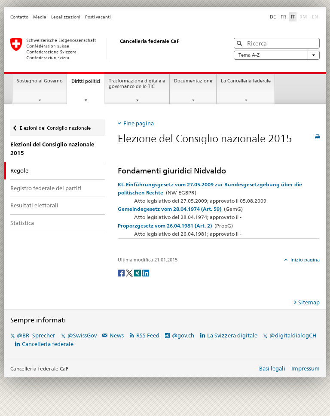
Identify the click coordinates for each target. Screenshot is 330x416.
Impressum (305, 368)
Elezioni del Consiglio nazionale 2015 (52, 149)
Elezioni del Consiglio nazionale (55, 128)
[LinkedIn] (145, 272)
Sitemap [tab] (309, 302)
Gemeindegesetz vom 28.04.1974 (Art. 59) (169, 209)
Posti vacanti (98, 17)
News (117, 335)
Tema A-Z (276, 55)
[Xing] (138, 272)
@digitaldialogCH (292, 335)
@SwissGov (82, 335)
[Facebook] (122, 272)
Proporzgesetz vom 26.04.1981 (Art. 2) (165, 225)
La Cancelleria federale (246, 81)
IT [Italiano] (293, 17)
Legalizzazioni (65, 17)
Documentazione (193, 81)
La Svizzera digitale (232, 335)
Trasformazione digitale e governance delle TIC (137, 83)
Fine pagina (138, 123)
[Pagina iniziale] (111, 48)
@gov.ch (183, 335)
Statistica (22, 222)
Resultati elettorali (34, 205)
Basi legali (272, 368)
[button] (240, 43)
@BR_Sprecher (36, 335)
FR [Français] (283, 17)
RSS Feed (147, 335)
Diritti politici (87, 83)
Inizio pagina (304, 260)
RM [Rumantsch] (303, 17)
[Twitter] (130, 272)
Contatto (19, 17)
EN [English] (315, 17)
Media (39, 17)
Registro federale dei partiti (46, 188)
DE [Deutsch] (273, 17)
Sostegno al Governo (40, 81)
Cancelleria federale (47, 343)
